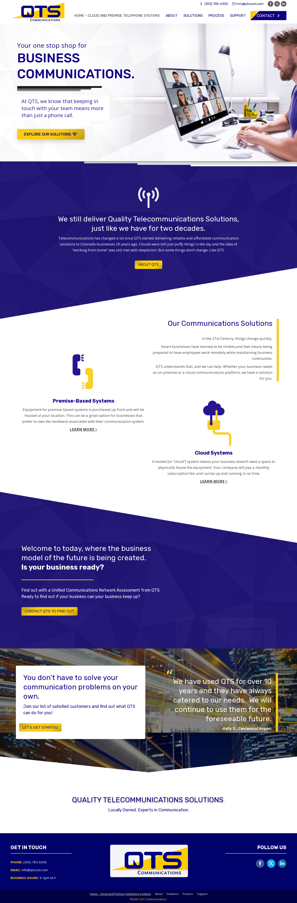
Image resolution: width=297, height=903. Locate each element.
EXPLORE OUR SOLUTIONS (50, 134)
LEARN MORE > (214, 481)
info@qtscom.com (248, 4)
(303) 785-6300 (214, 4)
